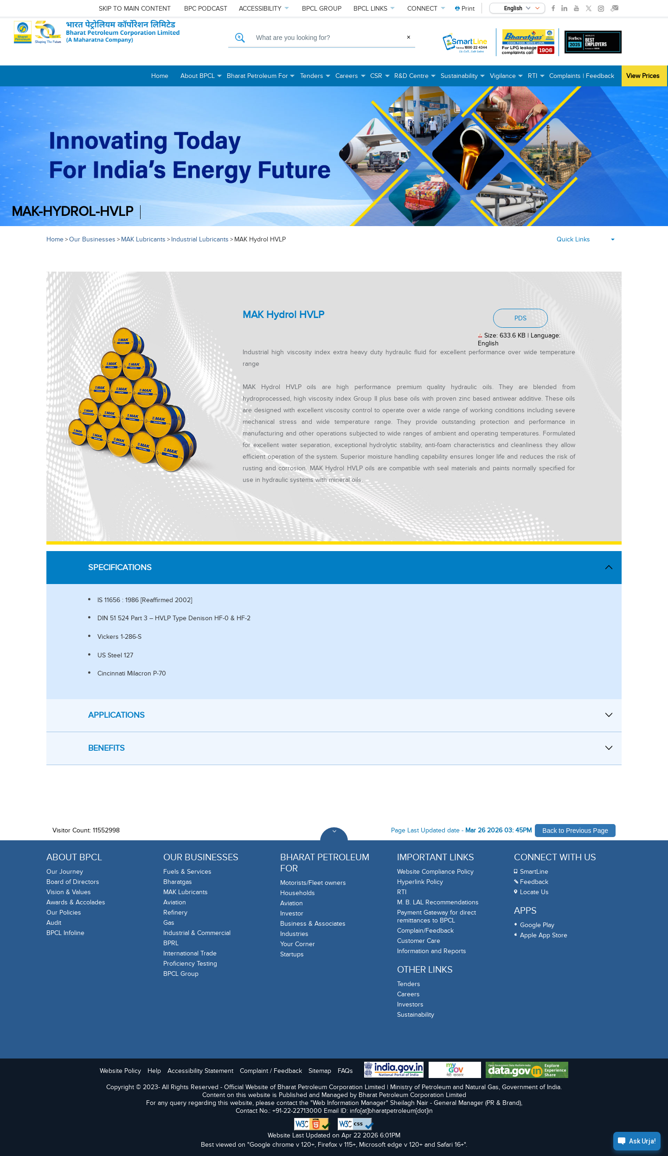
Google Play (537, 925)
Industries (294, 934)
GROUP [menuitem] (318, 9)
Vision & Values (68, 892)
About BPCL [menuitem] (201, 79)
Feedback (534, 882)
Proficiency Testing (190, 964)
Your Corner (297, 944)
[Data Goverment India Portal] (527, 1071)
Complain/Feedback (425, 931)
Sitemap (319, 1071)
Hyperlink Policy (420, 882)
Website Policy (120, 1071)
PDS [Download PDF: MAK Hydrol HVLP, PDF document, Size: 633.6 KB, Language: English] (520, 318)
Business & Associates (313, 924)
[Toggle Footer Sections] (334, 841)
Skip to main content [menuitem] (135, 9)
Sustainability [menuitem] (463, 79)
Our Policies (63, 912)
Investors (410, 1004)
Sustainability (415, 1015)
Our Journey (64, 872)
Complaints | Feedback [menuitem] (581, 76)
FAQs (345, 1071)
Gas (168, 923)
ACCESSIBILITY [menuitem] (261, 9)
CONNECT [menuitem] (423, 9)
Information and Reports (431, 951)
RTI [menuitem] (536, 79)
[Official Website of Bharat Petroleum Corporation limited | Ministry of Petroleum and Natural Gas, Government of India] (117, 42)
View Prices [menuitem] (643, 76)
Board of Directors (72, 882)
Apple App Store (543, 935)
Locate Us (534, 892)
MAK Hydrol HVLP (260, 239)
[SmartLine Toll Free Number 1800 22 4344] (465, 42)
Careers (408, 994)
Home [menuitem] (159, 76)
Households (297, 893)
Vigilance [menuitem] (506, 79)
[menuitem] (465, 9)
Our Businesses (92, 239)
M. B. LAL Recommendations (438, 902)
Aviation (174, 902)
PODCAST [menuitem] (201, 9)
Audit (53, 923)
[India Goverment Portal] (394, 1070)
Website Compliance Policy (435, 872)
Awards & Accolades (75, 902)
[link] (553, 8)
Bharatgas (177, 882)
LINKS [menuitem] (371, 9)
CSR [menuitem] (380, 79)
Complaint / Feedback (271, 1071)
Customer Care (418, 941)
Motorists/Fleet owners (313, 883)
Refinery (175, 912)
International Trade (190, 953)
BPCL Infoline (65, 933)
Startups (292, 954)
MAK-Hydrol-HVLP (72, 212)
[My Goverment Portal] (455, 1071)
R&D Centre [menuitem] (415, 79)
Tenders (408, 984)
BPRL (171, 943)
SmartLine (534, 872)
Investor (291, 913)
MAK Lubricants (143, 239)
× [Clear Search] (409, 37)
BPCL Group (181, 974)
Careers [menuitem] (350, 79)
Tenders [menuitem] (315, 79)
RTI (401, 892)
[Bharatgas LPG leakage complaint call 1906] (528, 42)
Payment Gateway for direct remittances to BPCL (436, 916)
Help (154, 1071)
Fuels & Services (187, 872)
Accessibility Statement (200, 1071)
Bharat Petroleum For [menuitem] (261, 79)
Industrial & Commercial (197, 933)
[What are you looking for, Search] (321, 38)
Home (55, 239)
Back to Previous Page (575, 830)
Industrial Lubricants (200, 239)
